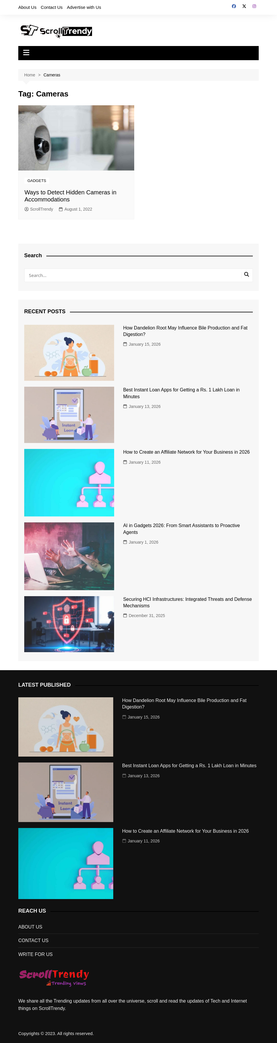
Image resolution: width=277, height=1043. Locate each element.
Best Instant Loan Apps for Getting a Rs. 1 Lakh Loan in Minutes (189, 765)
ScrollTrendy (38, 209)
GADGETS (36, 180)
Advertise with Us (84, 7)
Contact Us (52, 7)
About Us (27, 7)
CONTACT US (33, 940)
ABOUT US (30, 926)
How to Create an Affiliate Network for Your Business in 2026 (186, 452)
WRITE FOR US (35, 954)
